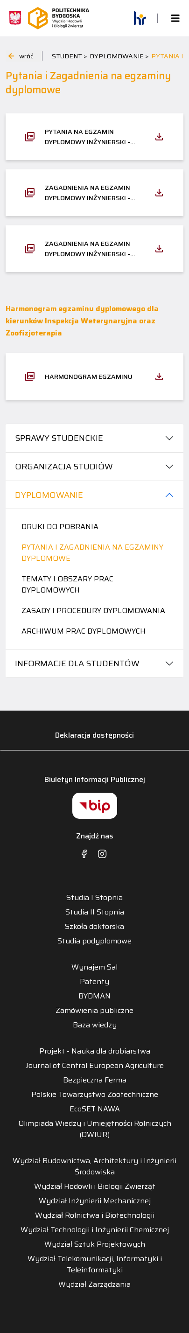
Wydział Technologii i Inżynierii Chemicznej (95, 1229)
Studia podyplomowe (94, 941)
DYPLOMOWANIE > (119, 56)
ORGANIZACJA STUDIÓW (64, 466)
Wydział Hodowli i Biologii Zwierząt (94, 1186)
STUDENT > (69, 56)
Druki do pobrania (59, 526)
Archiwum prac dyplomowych (83, 631)
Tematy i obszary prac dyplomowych (67, 584)
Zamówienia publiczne (94, 1010)
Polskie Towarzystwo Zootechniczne (94, 1094)
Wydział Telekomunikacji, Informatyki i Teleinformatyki (95, 1264)
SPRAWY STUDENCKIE (59, 438)
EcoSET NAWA (95, 1109)
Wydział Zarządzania (94, 1284)
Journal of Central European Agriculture (95, 1065)
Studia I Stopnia (94, 897)
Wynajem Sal (94, 967)
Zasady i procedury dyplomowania (93, 610)
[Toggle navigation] (172, 18)
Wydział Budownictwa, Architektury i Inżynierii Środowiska (94, 1166)
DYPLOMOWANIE (49, 495)
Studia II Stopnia (94, 912)
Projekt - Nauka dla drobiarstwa (94, 1051)
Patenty (94, 981)
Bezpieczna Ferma (94, 1080)
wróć (20, 56)
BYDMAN (94, 996)
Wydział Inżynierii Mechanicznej (95, 1201)
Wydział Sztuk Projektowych (94, 1244)
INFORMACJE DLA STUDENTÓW (77, 663)
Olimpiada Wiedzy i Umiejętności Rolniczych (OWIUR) (94, 1129)
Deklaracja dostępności (94, 735)
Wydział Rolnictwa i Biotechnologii (94, 1215)
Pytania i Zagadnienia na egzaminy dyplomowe (92, 552)
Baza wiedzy (95, 1025)
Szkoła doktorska (94, 926)
